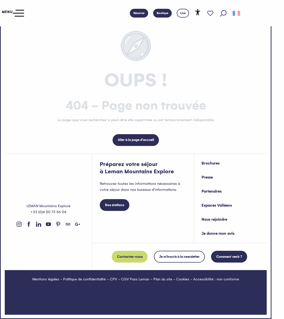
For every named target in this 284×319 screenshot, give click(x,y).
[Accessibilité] (198, 12)
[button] (223, 13)
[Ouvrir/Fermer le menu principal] (12, 13)
